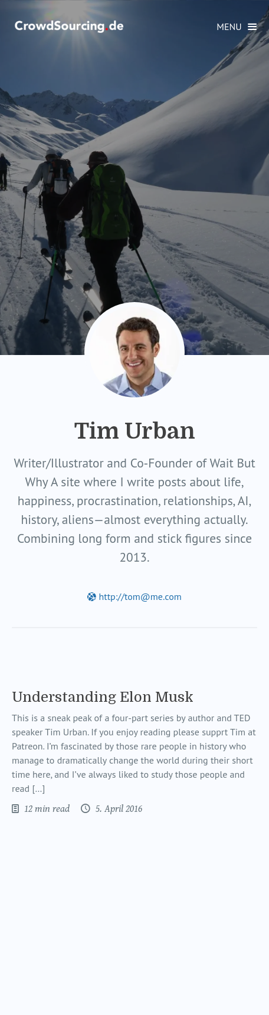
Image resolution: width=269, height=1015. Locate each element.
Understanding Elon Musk (102, 697)
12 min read (46, 809)
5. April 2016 (117, 809)
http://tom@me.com (134, 596)
